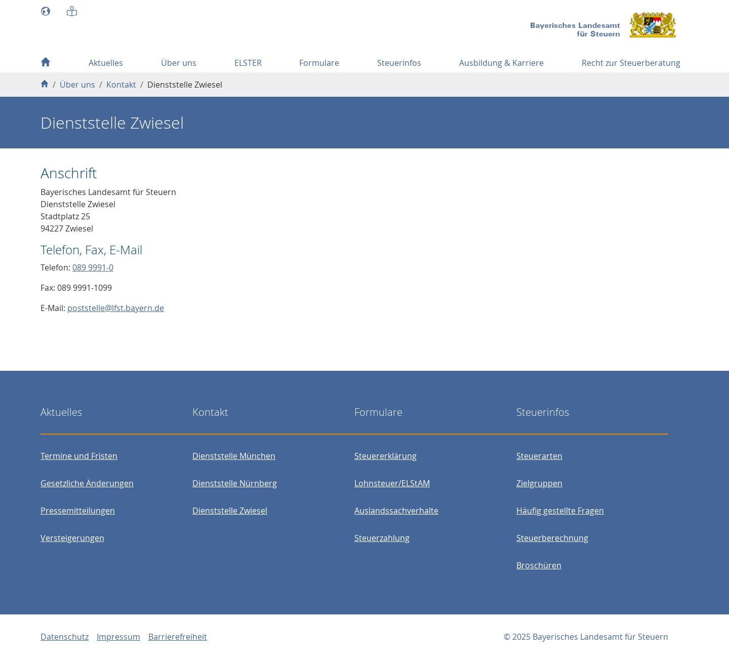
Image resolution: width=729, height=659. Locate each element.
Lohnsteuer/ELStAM (392, 483)
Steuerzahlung (382, 538)
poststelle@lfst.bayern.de (115, 308)
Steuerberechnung (552, 538)
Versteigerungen (72, 538)
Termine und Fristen (78, 455)
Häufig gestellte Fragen (560, 510)
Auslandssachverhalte (396, 510)
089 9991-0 (92, 267)
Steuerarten (539, 455)
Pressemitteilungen (77, 510)
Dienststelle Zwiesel (229, 510)
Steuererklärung (385, 455)
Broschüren (538, 565)
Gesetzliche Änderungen (87, 483)
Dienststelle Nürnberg (234, 483)
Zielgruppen (539, 483)
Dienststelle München (233, 455)
